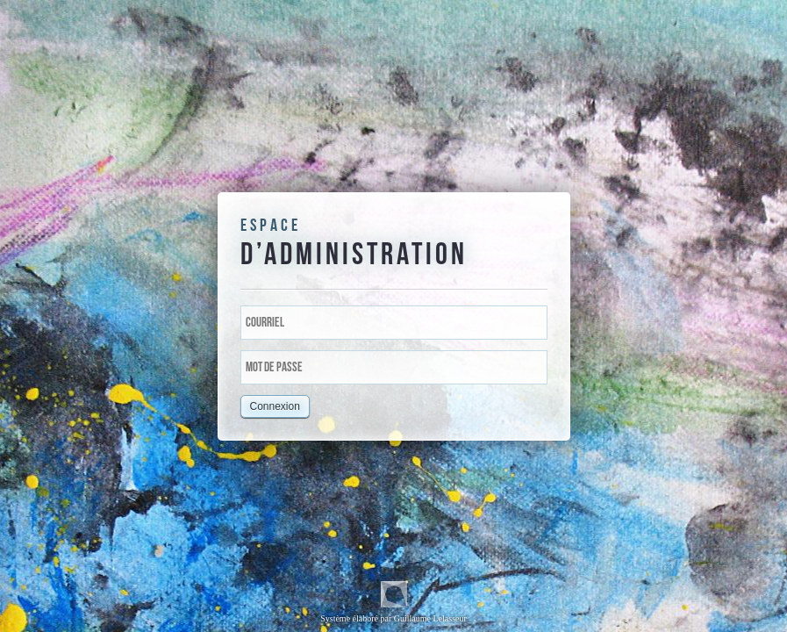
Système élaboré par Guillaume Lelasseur (393, 602)
